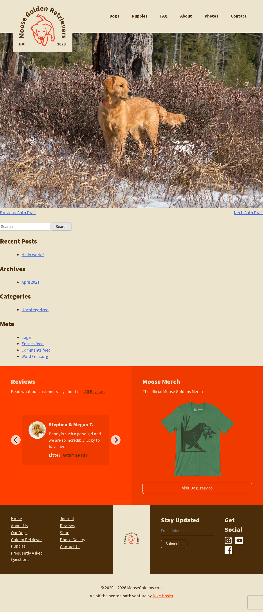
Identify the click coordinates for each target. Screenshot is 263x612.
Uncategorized (35, 310)
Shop (64, 533)
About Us (19, 526)
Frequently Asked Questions (27, 556)
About (186, 16)
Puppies (140, 16)
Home (16, 519)
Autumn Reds (75, 455)
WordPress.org (35, 357)
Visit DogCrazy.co (197, 488)
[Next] (116, 440)
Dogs (114, 16)
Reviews (67, 526)
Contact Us (70, 547)
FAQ (164, 16)
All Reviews (94, 392)
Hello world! (33, 255)
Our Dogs (19, 533)
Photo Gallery (72, 540)
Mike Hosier (163, 596)
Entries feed (33, 344)
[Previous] (16, 440)
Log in (27, 337)
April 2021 (31, 282)
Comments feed (36, 350)
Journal (67, 519)
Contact (239, 16)
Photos (211, 16)
